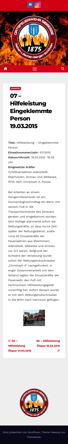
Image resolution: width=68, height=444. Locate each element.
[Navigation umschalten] (35, 68)
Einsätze (15, 88)
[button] (62, 68)
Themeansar (34, 437)
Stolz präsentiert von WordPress (22, 432)
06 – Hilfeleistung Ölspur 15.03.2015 (48, 345)
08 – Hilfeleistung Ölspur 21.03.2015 (19, 345)
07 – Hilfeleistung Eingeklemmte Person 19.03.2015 (31, 110)
